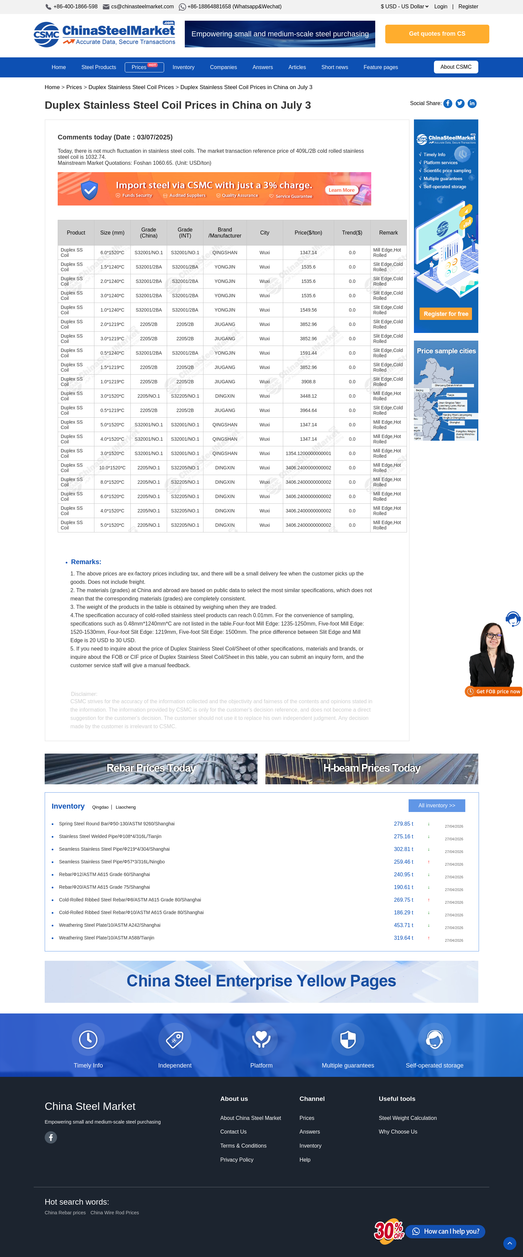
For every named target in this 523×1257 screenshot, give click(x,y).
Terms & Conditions (243, 1146)
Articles (297, 67)
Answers (262, 67)
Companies (223, 67)
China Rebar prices (65, 1212)
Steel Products (98, 67)
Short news (335, 67)
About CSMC (456, 67)
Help (305, 1160)
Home (59, 67)
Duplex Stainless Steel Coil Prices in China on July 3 (246, 87)
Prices (144, 66)
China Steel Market (104, 34)
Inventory (183, 67)
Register (468, 6)
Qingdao (100, 807)
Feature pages (381, 67)
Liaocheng (126, 807)
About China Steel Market (250, 1118)
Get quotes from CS (437, 33)
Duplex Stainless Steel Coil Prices (131, 87)
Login (440, 6)
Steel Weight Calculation (408, 1118)
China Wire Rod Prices (114, 1212)
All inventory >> (437, 805)
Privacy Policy (236, 1160)
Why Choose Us (398, 1132)
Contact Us (233, 1132)
